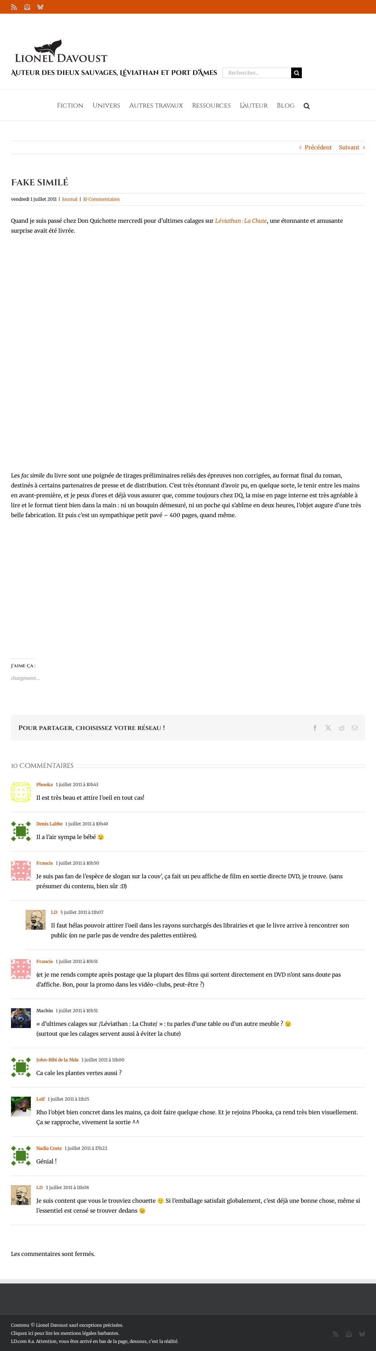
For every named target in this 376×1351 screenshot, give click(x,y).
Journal (69, 199)
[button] (307, 105)
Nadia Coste (49, 1148)
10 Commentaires (101, 199)
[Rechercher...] (257, 73)
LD (54, 912)
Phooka (44, 784)
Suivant (349, 147)
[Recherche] (296, 73)
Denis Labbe (49, 824)
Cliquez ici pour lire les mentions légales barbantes (64, 1333)
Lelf (40, 1099)
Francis (44, 863)
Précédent (318, 147)
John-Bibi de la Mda (57, 1060)
